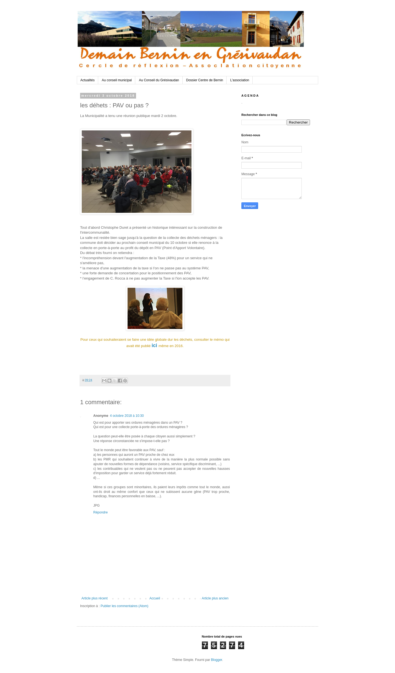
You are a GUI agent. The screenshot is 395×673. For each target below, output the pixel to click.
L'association (239, 80)
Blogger (216, 660)
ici (154, 345)
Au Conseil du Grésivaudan (159, 80)
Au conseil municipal (117, 80)
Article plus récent (94, 598)
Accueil (154, 598)
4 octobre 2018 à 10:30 (127, 416)
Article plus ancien (215, 598)
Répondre (100, 512)
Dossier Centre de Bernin (204, 80)
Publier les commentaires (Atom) (124, 606)
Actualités (87, 80)
